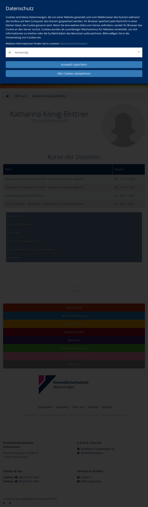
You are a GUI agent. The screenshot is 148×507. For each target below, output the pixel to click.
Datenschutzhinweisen (73, 43)
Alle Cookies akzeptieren (74, 73)
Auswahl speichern (74, 64)
